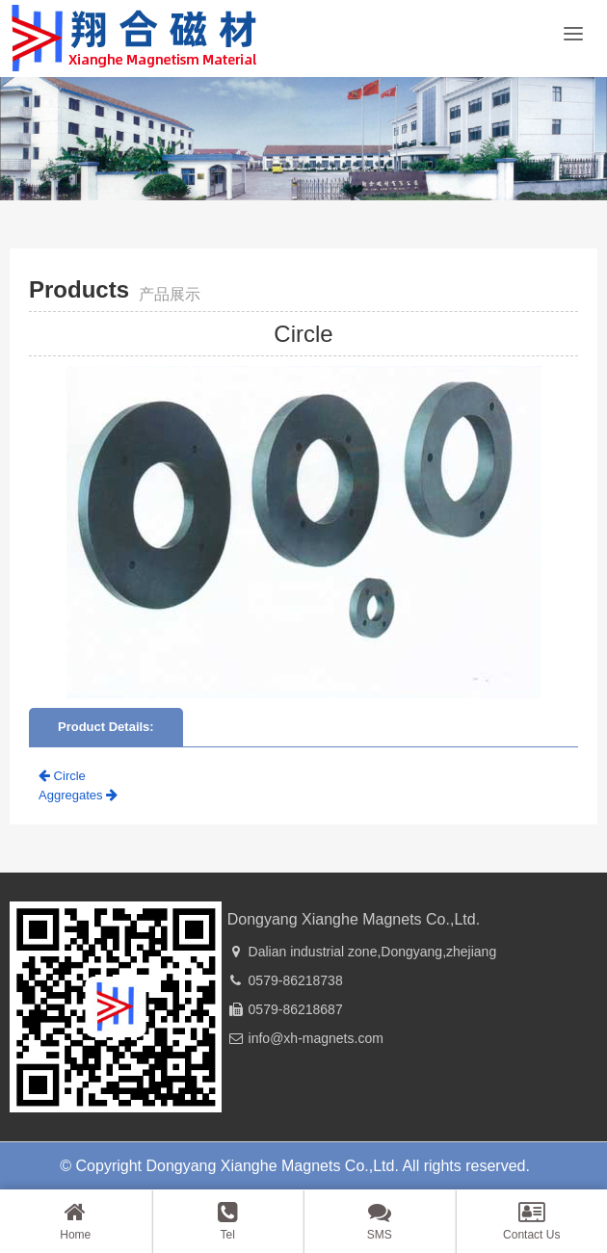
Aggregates (78, 795)
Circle (62, 776)
